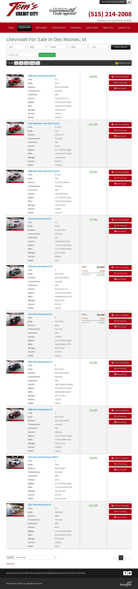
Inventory (16, 573)
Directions (55, 573)
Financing (46, 573)
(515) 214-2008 (110, 14)
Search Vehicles (120, 47)
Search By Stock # (47, 55)
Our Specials (36, 573)
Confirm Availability (120, 77)
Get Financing (120, 82)
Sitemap (82, 573)
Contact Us (73, 573)
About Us (64, 573)
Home (8, 573)
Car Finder (25, 573)
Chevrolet (10, 563)
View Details (120, 88)
